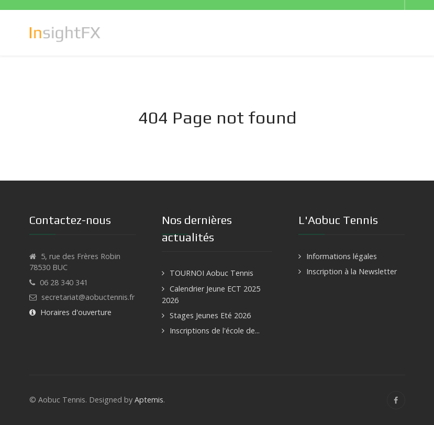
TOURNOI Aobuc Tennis (211, 273)
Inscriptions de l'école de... (215, 330)
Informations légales (341, 256)
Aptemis (149, 400)
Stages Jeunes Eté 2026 (210, 315)
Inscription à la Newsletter (351, 271)
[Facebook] (396, 400)
